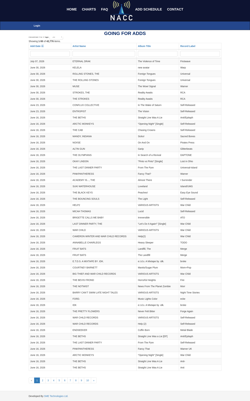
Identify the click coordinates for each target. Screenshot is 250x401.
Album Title (144, 46)
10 (87, 380)
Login (37, 25)
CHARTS (89, 9)
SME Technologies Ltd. (56, 396)
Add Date (35, 46)
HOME (72, 9)
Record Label (187, 46)
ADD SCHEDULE (148, 9)
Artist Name (79, 46)
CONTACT (175, 9)
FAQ (104, 9)
